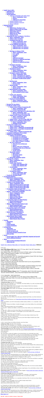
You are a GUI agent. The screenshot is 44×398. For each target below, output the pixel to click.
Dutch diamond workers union (17, 89)
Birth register (16, 153)
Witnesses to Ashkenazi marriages (21, 59)
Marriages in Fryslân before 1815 (21, 113)
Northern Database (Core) (16, 21)
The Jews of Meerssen (15, 142)
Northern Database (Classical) (17, 22)
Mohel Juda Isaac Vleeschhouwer (18, 214)
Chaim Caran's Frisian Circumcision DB (20, 107)
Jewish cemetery (17, 150)
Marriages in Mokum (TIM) (17, 51)
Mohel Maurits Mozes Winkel (17, 218)
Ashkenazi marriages (18, 58)
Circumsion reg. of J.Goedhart (20, 139)
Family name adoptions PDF (20, 164)
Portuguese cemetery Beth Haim (18, 73)
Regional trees (10, 13)
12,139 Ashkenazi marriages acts (18, 44)
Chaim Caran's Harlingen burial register (20, 120)
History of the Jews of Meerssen (21, 146)
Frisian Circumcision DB (19, 109)
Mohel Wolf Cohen (14, 32)
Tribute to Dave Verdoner (16, 38)
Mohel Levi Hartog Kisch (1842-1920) (19, 187)
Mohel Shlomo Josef (15, 195)
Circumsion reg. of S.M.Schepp (21, 138)
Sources (15, 145)
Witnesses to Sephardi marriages (21, 62)
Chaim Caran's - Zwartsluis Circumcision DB (21, 128)
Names (27, 244)
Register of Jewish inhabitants (17, 98)
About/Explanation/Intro (16, 201)
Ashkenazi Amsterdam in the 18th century (20, 15)
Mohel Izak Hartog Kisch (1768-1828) (19, 184)
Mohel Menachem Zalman (16, 210)
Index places (33, 244)
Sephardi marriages (18, 60)
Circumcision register (15, 171)
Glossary (15, 18)
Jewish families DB (17, 169)
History (15, 56)
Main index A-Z (16, 244)
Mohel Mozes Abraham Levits (17, 28)
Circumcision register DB (19, 173)
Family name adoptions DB (20, 165)
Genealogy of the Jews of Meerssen (21, 148)
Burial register (13, 161)
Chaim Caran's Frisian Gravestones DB (20, 115)
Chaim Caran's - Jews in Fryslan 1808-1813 (21, 119)
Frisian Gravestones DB (19, 118)
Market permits (14, 85)
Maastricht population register (17, 157)
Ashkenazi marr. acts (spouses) (20, 47)
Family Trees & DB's (9, 10)
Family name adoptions (16, 94)
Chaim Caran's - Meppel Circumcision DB (20, 131)
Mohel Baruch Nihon (15, 198)
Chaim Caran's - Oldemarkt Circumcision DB (21, 127)
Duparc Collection (14, 23)
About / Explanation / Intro (20, 17)
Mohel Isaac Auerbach (15, 30)
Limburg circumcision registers (18, 135)
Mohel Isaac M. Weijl (15, 33)
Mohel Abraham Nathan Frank (18, 206)
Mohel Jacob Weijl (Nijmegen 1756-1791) (20, 190)
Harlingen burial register (19, 123)
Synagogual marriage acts (16, 40)
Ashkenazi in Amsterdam (19, 19)
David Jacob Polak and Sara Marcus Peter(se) (32, 328)
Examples (15, 55)
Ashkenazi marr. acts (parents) (20, 48)
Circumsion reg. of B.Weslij (20, 137)
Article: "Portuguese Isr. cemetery (21, 75)
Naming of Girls (14, 34)
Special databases (11, 14)
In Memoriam (16, 149)
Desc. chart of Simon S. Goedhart (21, 141)
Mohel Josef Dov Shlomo (16, 197)
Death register (16, 156)
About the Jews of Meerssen (20, 143)
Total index (23, 244)
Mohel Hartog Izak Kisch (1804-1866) (19, 186)
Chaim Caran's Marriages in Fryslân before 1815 (22, 111)
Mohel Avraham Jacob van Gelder (18, 29)
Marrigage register (17, 154)
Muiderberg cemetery (15, 68)
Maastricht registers (15, 152)
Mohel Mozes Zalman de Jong (17, 180)
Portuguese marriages (15, 64)
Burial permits (13, 81)
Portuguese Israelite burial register (21, 78)
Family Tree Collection (6, 244)
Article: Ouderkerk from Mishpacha (22, 77)
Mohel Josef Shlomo (15, 194)
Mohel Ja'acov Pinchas (15, 202)
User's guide (16, 53)
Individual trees (11, 11)
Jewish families (13, 167)
